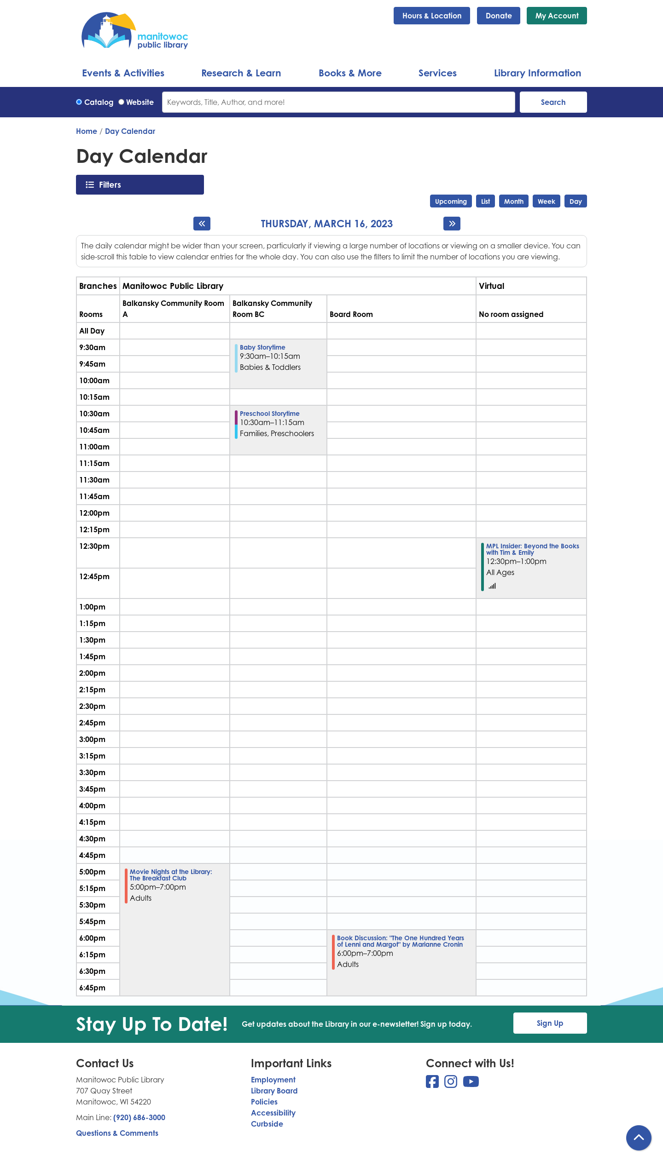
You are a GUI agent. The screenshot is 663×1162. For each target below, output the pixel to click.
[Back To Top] (638, 1137)
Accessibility (273, 1112)
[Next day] (451, 223)
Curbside (267, 1123)
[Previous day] (201, 223)
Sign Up (550, 1023)
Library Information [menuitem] (538, 73)
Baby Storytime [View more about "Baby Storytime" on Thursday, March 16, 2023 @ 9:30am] (262, 347)
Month (513, 201)
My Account (557, 15)
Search (553, 102)
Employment (273, 1079)
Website (140, 102)
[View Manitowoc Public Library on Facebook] (433, 1084)
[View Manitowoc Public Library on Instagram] (451, 1084)
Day (576, 201)
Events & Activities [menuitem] (123, 73)
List (485, 201)
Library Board (274, 1090)
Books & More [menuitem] (350, 73)
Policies (264, 1101)
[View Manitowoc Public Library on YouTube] (471, 1084)
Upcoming (451, 201)
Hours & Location (432, 15)
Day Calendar (130, 131)
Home (86, 131)
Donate (499, 15)
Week (546, 201)
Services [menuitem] (438, 73)
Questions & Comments (117, 1133)
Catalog (99, 102)
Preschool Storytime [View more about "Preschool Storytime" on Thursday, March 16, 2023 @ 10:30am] (270, 413)
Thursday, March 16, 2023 (327, 224)
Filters (112, 184)
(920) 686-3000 (139, 1117)
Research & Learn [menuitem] (241, 73)
